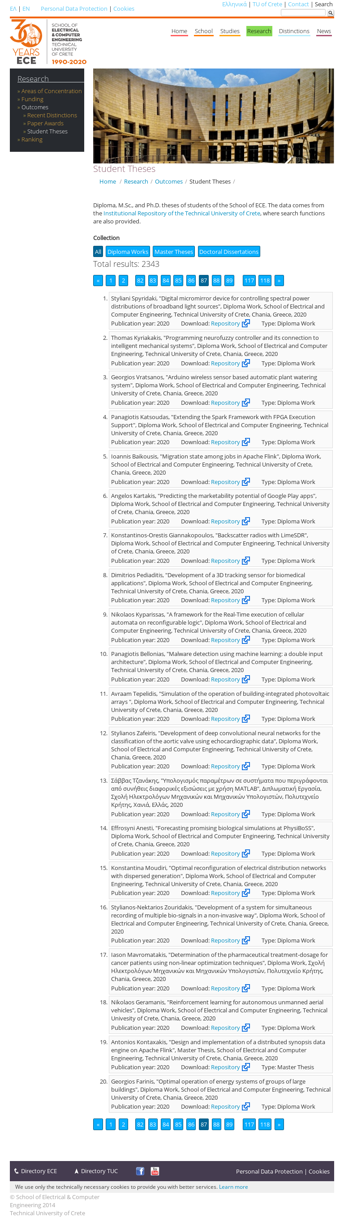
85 (178, 280)
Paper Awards (45, 123)
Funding (32, 99)
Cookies (123, 8)
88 (216, 280)
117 (249, 280)
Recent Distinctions (52, 115)
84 (166, 280)
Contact (298, 4)
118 (265, 280)
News (324, 31)
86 (191, 280)
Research (259, 31)
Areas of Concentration (52, 91)
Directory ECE (39, 1171)
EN (26, 8)
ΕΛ (13, 8)
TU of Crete (267, 4)
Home (179, 31)
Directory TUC (99, 1171)
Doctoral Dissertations (228, 252)
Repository (225, 323)
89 (229, 280)
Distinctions (294, 31)
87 (204, 280)
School (204, 31)
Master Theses (174, 252)
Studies (230, 31)
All (98, 252)
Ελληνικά (234, 4)
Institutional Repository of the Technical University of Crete (181, 213)
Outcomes (35, 107)
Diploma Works (128, 252)
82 (140, 280)
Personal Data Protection (74, 8)
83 (153, 280)
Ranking (32, 139)
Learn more (233, 1187)
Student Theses (47, 131)
